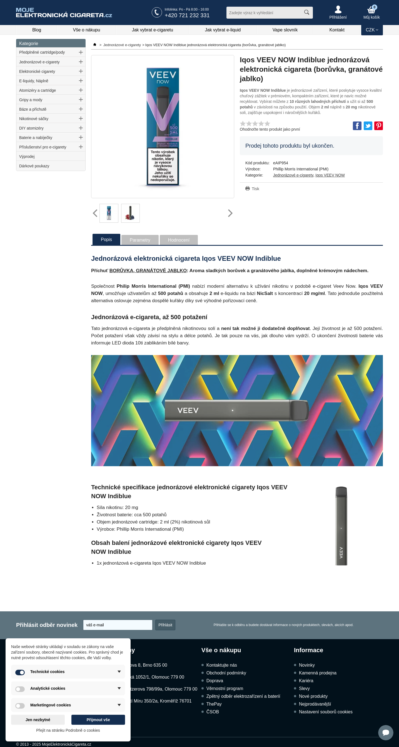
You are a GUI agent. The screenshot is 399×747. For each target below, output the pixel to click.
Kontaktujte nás (221, 665)
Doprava (214, 680)
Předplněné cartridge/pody (42, 52)
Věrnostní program (224, 688)
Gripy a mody (30, 100)
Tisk (255, 188)
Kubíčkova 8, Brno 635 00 (141, 665)
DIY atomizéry (31, 128)
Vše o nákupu (86, 30)
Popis (106, 239)
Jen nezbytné (38, 720)
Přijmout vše (98, 720)
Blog (36, 30)
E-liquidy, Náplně (33, 81)
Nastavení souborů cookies (326, 711)
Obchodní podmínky (226, 673)
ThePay (214, 704)
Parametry (140, 240)
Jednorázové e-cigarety (39, 62)
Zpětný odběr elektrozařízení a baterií (243, 696)
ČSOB (212, 711)
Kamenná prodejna (317, 673)
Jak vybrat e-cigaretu (152, 30)
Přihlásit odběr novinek (47, 625)
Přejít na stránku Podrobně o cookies (68, 730)
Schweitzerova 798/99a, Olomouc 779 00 (156, 689)
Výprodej (26, 156)
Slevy (304, 688)
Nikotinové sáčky (33, 118)
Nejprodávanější (315, 704)
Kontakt (337, 30)
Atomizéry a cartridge (37, 90)
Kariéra (306, 680)
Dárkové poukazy (34, 166)
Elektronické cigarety (37, 71)
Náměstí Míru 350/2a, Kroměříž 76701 (153, 701)
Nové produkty (313, 696)
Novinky (307, 665)
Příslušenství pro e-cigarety (42, 147)
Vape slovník (285, 30)
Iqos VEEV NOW (330, 175)
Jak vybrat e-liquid (223, 30)
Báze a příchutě (32, 109)
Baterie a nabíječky (35, 137)
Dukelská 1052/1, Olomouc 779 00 (150, 677)
